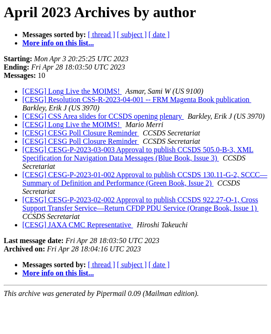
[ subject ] (132, 35)
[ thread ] (101, 35)
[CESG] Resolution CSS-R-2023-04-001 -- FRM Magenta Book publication (136, 99)
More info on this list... (58, 43)
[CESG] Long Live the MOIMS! (72, 91)
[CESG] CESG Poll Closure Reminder (80, 133)
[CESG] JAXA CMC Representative (77, 225)
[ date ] (159, 35)
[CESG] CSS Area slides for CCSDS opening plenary (103, 116)
